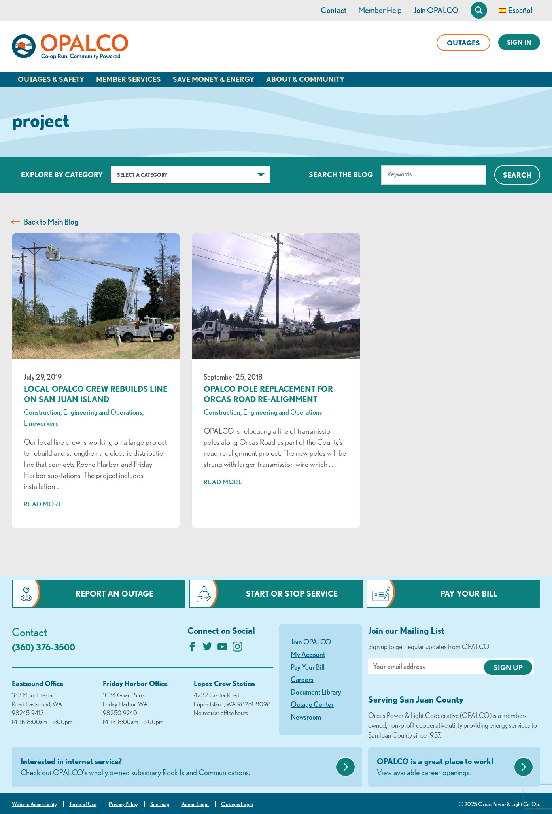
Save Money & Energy (213, 79)
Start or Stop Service (292, 593)
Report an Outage (114, 593)
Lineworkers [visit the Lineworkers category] (41, 423)
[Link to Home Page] (70, 48)
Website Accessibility (34, 804)
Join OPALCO (436, 10)
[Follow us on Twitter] (207, 648)
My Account (308, 654)
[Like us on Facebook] (192, 648)
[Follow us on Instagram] (237, 648)
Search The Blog (341, 174)
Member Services (128, 79)
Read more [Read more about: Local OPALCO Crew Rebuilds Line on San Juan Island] (43, 504)
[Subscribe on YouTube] (222, 648)
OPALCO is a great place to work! (444, 767)
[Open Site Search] (479, 10)
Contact (333, 10)
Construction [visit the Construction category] (42, 412)
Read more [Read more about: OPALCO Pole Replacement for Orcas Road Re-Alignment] (223, 481)
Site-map (159, 804)
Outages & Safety (51, 79)
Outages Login (237, 804)
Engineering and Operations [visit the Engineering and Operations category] (102, 412)
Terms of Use (82, 804)
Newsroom (306, 717)
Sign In (519, 42)
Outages (463, 43)
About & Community (305, 79)
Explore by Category (62, 174)
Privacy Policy (123, 804)
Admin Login (195, 804)
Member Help (380, 10)
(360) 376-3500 (43, 647)
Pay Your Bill (469, 593)
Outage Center (312, 704)
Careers (302, 679)
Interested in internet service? (177, 767)
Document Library (316, 692)
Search (517, 175)
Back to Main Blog (51, 221)
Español (520, 10)
